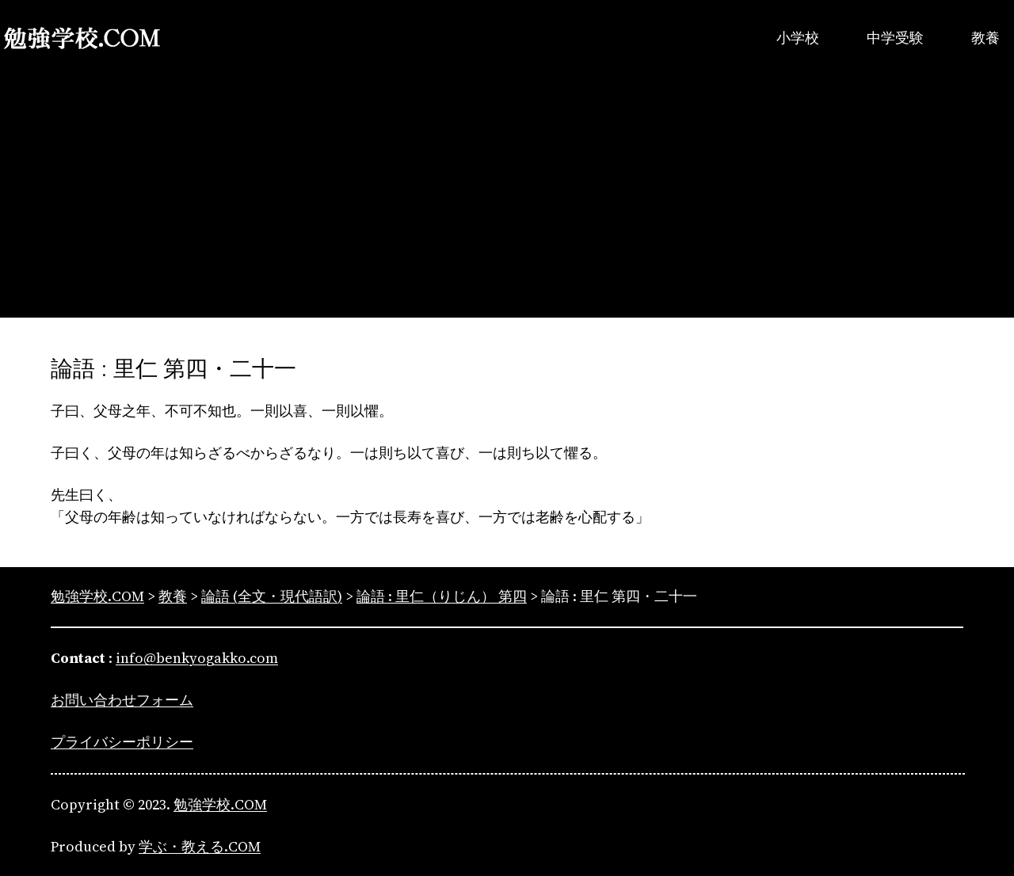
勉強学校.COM (220, 804)
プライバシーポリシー (122, 742)
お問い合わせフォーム (122, 700)
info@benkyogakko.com (197, 658)
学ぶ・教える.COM (200, 846)
